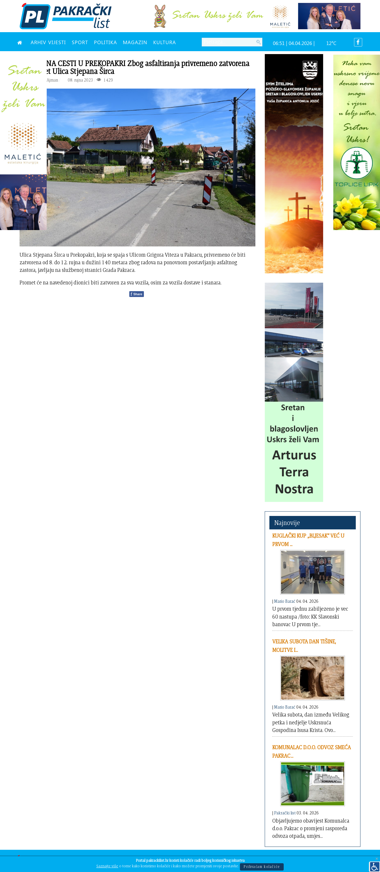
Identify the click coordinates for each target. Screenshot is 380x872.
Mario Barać (284, 601)
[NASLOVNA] (21, 42)
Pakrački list (285, 813)
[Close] (377, 859)
